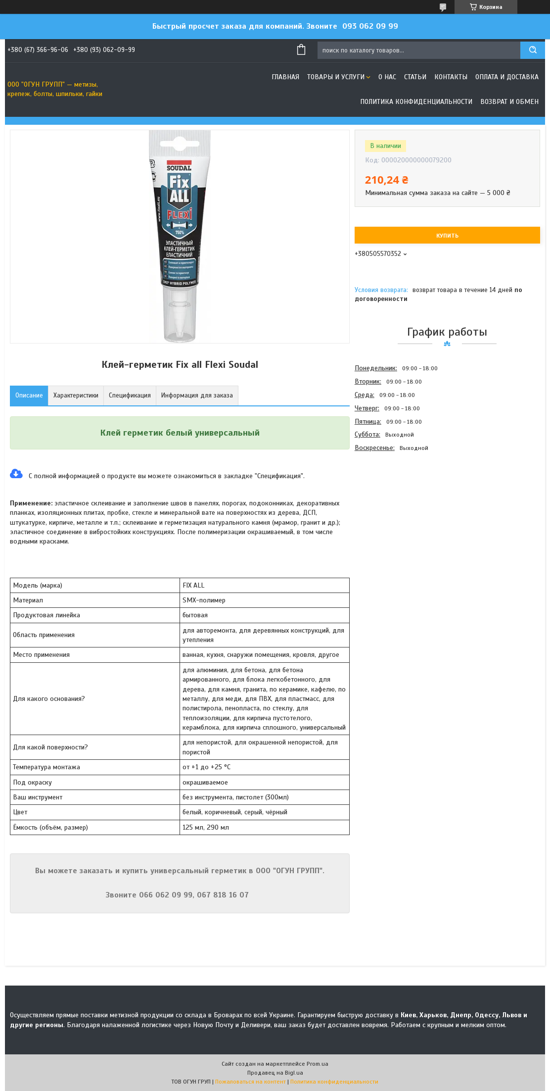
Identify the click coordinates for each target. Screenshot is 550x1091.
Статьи (415, 77)
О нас (387, 77)
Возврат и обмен (509, 102)
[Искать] (532, 50)
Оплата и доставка (507, 77)
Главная (285, 77)
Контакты (450, 77)
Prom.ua (317, 1063)
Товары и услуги (336, 77)
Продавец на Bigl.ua (275, 1072)
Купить (447, 235)
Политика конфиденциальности (416, 102)
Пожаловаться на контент (250, 1081)
